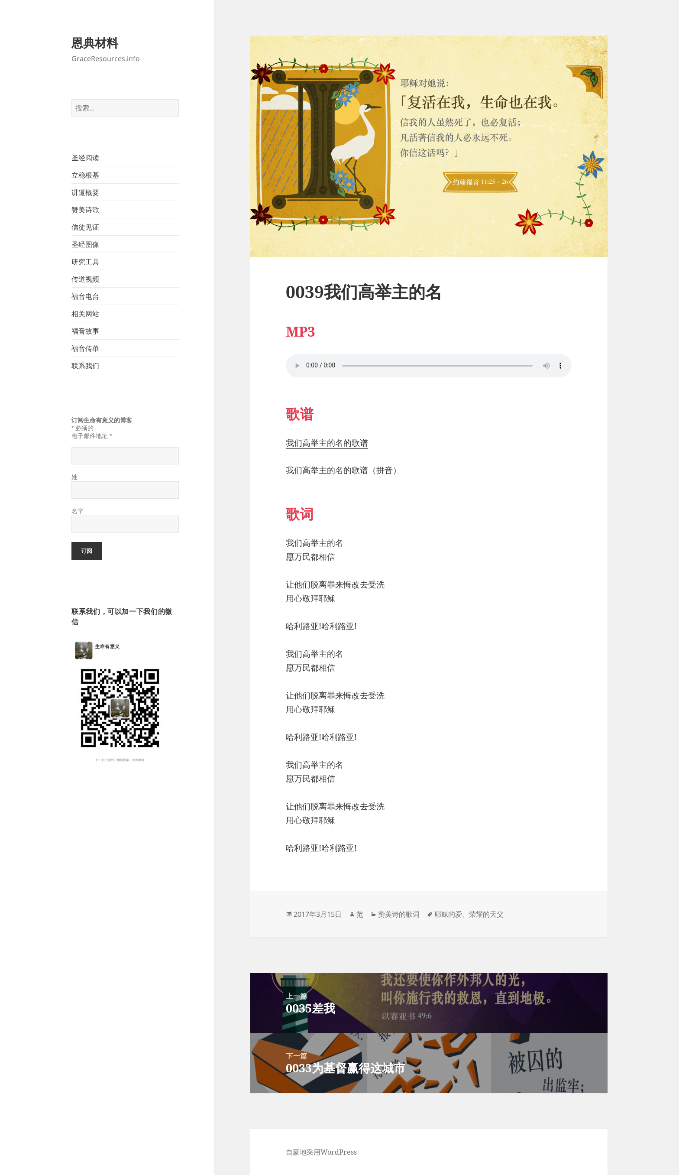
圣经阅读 (85, 157)
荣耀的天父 (486, 914)
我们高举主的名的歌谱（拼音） (343, 470)
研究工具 (85, 261)
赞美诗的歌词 (399, 914)
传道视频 (85, 279)
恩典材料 (94, 43)
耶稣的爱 (448, 914)
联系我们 (85, 365)
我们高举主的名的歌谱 (327, 442)
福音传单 (85, 348)
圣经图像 (85, 244)
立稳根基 (85, 175)
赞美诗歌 (85, 209)
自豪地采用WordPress (321, 1152)
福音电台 (85, 296)
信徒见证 (85, 227)
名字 (77, 511)
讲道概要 (85, 192)
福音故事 (85, 331)
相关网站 (85, 313)
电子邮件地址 (91, 435)
